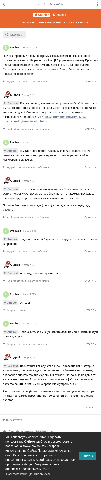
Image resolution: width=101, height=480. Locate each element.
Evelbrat (12, 103)
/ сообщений (50, 4)
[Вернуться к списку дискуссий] (4, 4)
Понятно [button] (87, 455)
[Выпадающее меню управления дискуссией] (97, 4)
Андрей (12, 150)
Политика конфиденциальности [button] (28, 474)
